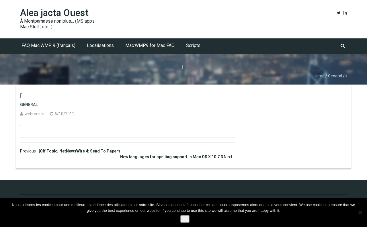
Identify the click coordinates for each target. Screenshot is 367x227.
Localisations (100, 45)
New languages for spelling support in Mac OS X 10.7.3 (176, 156)
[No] (360, 212)
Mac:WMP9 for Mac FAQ (150, 45)
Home (319, 76)
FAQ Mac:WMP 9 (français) (48, 45)
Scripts (193, 45)
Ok (185, 219)
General (335, 76)
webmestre (35, 113)
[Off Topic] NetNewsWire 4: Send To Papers (70, 151)
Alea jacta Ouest (54, 12)
